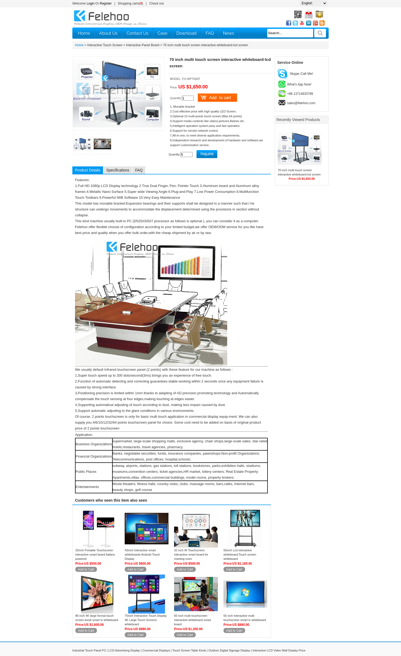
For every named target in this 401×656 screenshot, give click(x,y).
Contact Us (137, 33)
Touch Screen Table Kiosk (189, 650)
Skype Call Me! (301, 74)
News (228, 33)
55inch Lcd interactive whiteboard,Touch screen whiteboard (239, 554)
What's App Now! (299, 84)
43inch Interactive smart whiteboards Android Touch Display (142, 554)
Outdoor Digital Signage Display (229, 650)
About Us (108, 33)
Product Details (87, 170)
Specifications (117, 170)
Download (186, 33)
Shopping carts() (130, 3)
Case (162, 33)
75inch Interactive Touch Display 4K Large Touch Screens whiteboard (146, 620)
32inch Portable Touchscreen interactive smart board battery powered (95, 554)
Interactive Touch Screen (105, 45)
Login (90, 3)
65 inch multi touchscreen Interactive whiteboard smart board (192, 620)
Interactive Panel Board (142, 45)
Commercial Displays (156, 650)
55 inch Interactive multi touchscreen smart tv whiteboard (244, 618)
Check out (156, 3)
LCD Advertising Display (124, 650)
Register (106, 3)
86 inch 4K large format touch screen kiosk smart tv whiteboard (96, 618)
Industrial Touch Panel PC (89, 650)
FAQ (210, 33)
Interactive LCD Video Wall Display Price (279, 650)
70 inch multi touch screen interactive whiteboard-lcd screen (205, 45)
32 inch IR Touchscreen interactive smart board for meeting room (191, 554)
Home (84, 33)
